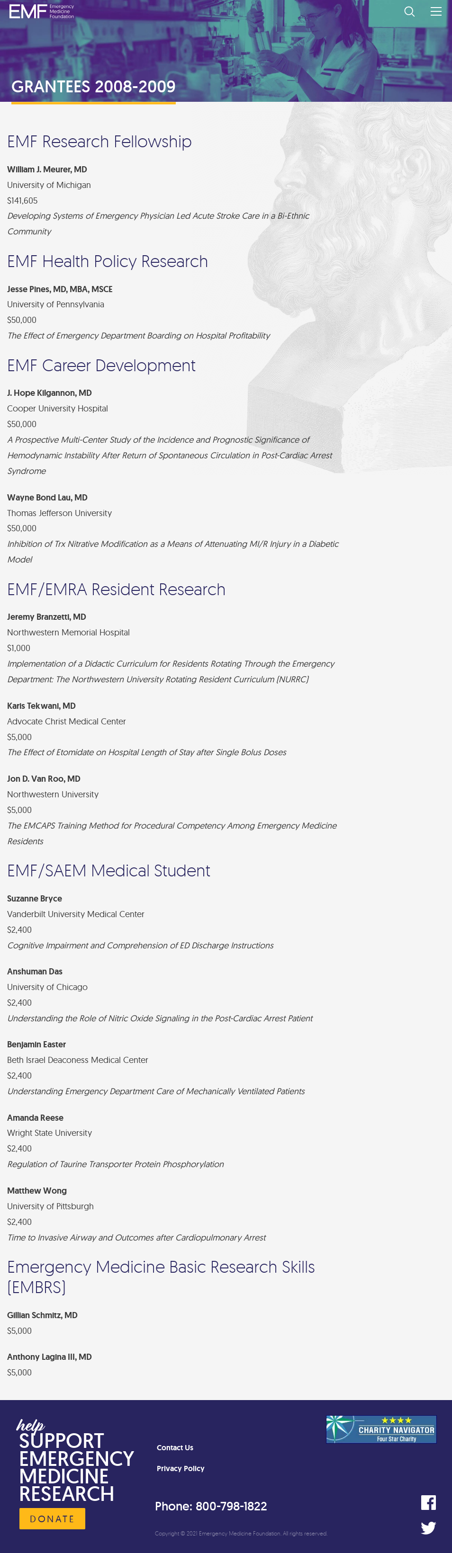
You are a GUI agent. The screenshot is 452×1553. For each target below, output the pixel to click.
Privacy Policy (181, 1468)
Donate (52, 1519)
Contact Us (175, 1448)
